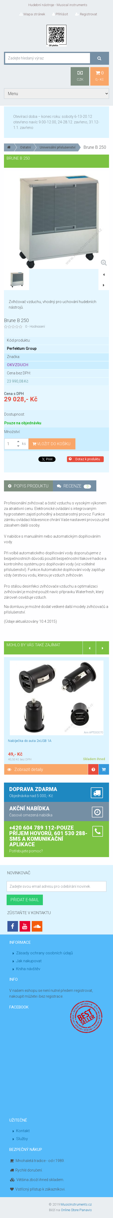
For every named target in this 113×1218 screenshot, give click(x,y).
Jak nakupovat (29, 961)
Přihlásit (60, 14)
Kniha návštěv (28, 968)
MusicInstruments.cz (76, 1204)
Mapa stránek (32, 14)
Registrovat (86, 14)
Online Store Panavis (76, 1210)
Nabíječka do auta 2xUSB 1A (29, 741)
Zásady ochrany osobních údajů (44, 953)
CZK (79, 76)
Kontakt (23, 1130)
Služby (22, 1138)
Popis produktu (28, 486)
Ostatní (25, 147)
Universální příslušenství (57, 147)
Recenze (74, 486)
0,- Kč (99, 76)
